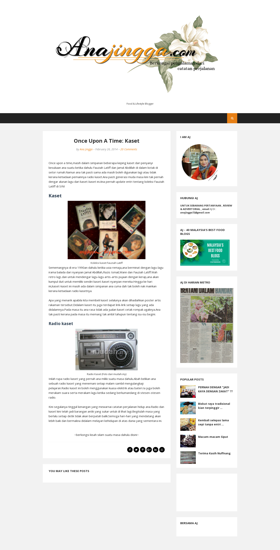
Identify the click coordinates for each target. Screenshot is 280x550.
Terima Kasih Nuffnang (214, 453)
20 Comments (128, 149)
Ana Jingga (86, 149)
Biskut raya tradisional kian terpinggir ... (214, 406)
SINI (62, 186)
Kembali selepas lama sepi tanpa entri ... (213, 422)
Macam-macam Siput (213, 437)
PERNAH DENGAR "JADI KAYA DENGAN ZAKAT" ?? (215, 389)
